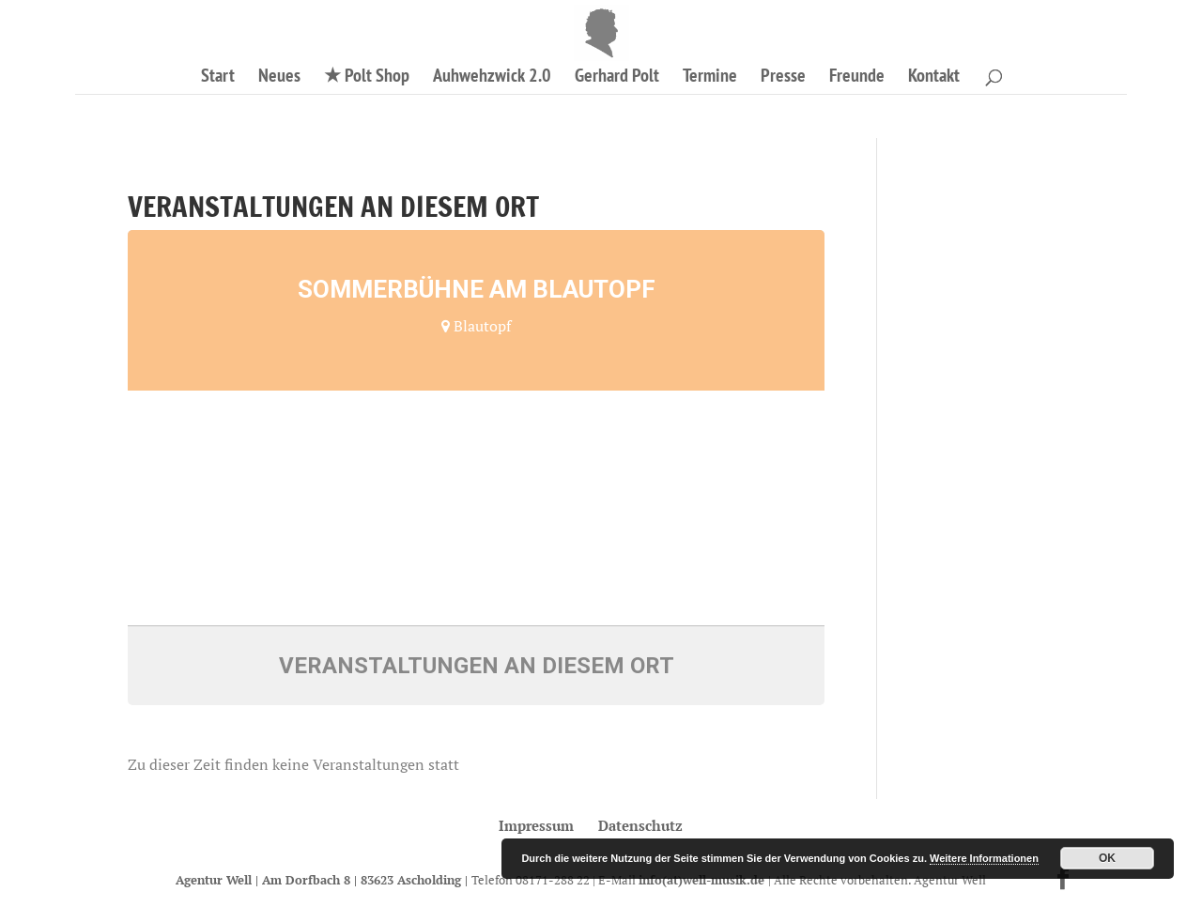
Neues (279, 78)
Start (218, 78)
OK (1107, 858)
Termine (710, 78)
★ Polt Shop (366, 78)
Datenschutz (640, 825)
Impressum (536, 825)
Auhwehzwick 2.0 (492, 78)
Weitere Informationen (984, 858)
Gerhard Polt (617, 78)
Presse (783, 78)
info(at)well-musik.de (703, 879)
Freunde (857, 78)
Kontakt (934, 78)
